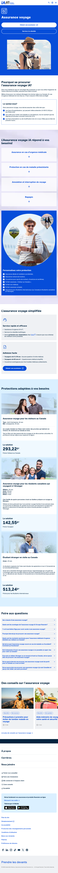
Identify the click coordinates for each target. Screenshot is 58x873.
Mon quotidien (48, 713)
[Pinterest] (27, 850)
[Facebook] (3, 850)
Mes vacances (15, 713)
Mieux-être (6, 713)
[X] (23, 850)
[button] (49, 2)
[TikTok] (15, 850)
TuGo (33, 335)
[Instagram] (11, 850)
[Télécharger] (10, 807)
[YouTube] (19, 850)
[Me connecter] (52, 2)
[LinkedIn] (7, 850)
